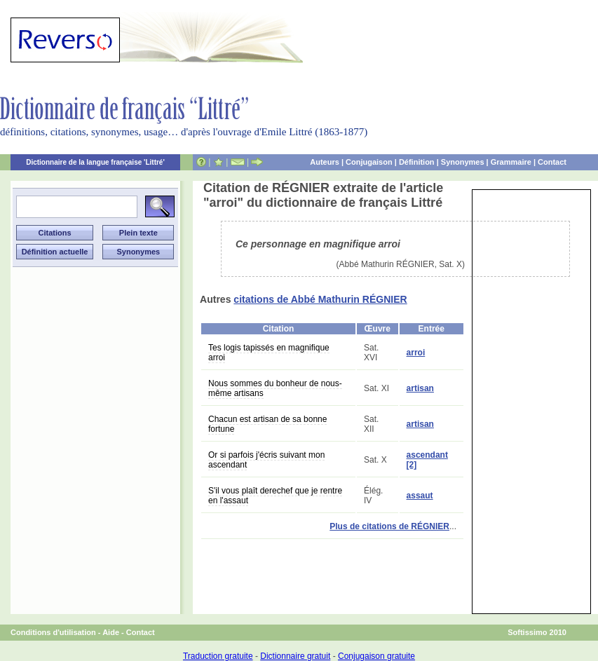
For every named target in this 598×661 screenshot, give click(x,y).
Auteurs (324, 162)
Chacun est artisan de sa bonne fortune (267, 424)
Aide (110, 632)
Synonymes (462, 162)
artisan (420, 388)
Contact (552, 162)
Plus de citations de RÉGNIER (389, 526)
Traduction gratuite (218, 656)
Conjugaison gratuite (376, 656)
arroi (416, 352)
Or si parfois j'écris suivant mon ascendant (266, 460)
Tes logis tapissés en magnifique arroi (268, 352)
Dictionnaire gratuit (295, 656)
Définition (417, 162)
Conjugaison (369, 162)
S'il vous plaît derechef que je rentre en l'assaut (275, 495)
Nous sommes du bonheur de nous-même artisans (275, 388)
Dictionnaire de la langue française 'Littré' (95, 162)
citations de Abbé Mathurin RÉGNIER (320, 299)
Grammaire (511, 162)
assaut (420, 495)
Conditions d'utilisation (53, 632)
